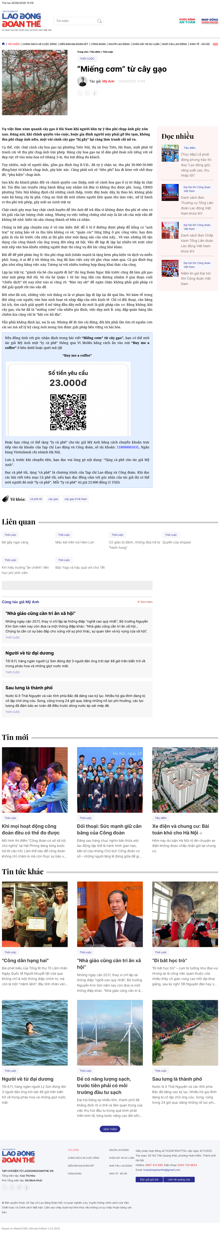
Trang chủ (82, 51)
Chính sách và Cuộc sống (39, 44)
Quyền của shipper (176, 542)
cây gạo (53, 498)
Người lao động (119, 44)
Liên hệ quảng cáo (179, 1179)
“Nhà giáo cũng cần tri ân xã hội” (41, 613)
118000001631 (128, 447)
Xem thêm (145, 601)
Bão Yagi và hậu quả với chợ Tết (80, 567)
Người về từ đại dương (30, 653)
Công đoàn (98, 44)
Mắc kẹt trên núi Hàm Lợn (74, 542)
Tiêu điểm (14, 44)
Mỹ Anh (108, 81)
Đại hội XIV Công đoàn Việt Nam (197, 189)
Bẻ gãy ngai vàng (15, 542)
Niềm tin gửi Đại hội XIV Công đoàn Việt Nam (196, 278)
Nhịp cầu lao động (174, 44)
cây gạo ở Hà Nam (76, 498)
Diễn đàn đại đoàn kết (74, 44)
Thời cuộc (108, 51)
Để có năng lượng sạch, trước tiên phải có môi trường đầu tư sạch (104, 1085)
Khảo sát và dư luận (146, 44)
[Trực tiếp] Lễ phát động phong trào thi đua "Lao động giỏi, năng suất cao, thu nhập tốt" (196, 164)
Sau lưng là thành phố (29, 687)
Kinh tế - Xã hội (200, 44)
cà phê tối (36, 498)
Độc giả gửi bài (149, 1179)
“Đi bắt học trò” (169, 960)
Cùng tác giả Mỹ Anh (20, 602)
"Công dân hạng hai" (25, 960)
